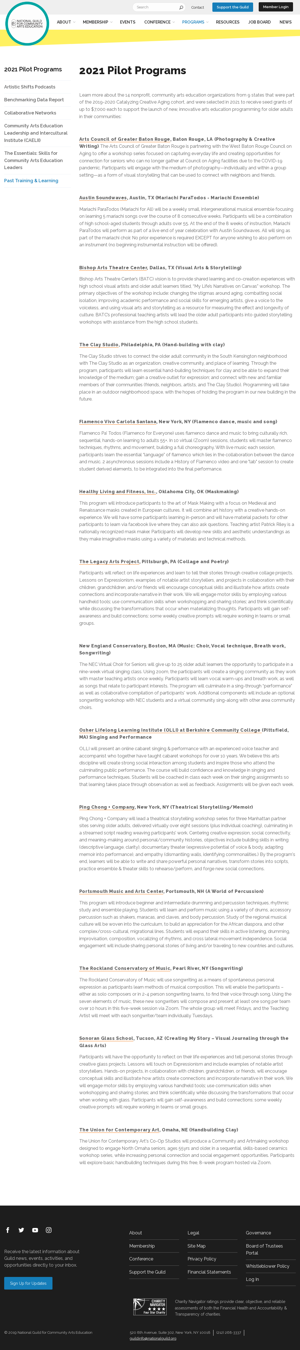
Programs (193, 22)
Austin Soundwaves (103, 197)
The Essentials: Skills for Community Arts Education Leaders (33, 160)
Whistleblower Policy (267, 1266)
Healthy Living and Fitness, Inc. (117, 491)
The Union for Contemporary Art (119, 1130)
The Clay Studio (99, 344)
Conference (157, 22)
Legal (193, 1233)
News (286, 22)
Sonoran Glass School (106, 1038)
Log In (252, 1279)
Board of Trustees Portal (264, 1249)
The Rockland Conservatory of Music (124, 968)
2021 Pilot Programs (33, 69)
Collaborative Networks (30, 113)
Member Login (276, 7)
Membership (95, 22)
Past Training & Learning (31, 180)
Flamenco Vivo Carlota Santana (117, 421)
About (64, 22)
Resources (227, 22)
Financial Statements (209, 1272)
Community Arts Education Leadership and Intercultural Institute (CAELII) (36, 133)
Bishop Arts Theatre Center (113, 267)
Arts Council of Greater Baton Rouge (124, 139)
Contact (197, 7)
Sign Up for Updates (28, 1283)
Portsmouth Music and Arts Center (121, 891)
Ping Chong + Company (107, 807)
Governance (258, 1233)
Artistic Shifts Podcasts (29, 87)
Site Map (197, 1246)
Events (127, 22)
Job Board (259, 22)
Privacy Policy (202, 1259)
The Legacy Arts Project (109, 561)
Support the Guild (233, 7)
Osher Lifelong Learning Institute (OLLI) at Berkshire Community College (170, 730)
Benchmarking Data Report (34, 99)
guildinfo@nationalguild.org (153, 1338)
